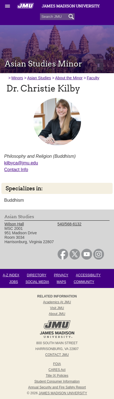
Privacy (61, 275)
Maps (61, 282)
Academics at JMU (57, 302)
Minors (17, 78)
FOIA (57, 364)
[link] (62, 258)
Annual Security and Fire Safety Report (57, 387)
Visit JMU (57, 308)
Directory (36, 275)
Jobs (13, 282)
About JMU (57, 314)
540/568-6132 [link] (69, 224)
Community (84, 282)
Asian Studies (39, 78)
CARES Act (57, 370)
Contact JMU (57, 355)
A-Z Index (11, 275)
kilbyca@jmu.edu (21, 163)
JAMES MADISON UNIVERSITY (63, 393)
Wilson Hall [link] (14, 224)
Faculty (93, 78)
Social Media (37, 282)
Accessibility (88, 275)
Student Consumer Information (57, 381)
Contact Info (16, 169)
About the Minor (69, 78)
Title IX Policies (57, 376)
